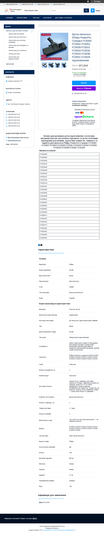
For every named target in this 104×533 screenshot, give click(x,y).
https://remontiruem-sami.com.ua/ (18, 137)
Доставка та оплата (63, 18)
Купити (84, 83)
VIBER (34, 518)
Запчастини (22, 18)
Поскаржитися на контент (50, 530)
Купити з (84, 88)
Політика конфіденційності (67, 530)
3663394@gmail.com (14, 140)
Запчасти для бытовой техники (17, 31)
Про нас (36, 18)
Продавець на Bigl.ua (52, 528)
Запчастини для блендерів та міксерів (18, 46)
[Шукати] (86, 10)
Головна (9, 18)
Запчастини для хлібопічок (18, 50)
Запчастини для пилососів (17, 37)
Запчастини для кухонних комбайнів (17, 41)
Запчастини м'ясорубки (16, 34)
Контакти (47, 18)
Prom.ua (62, 526)
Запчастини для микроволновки (14, 58)
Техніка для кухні (14, 54)
